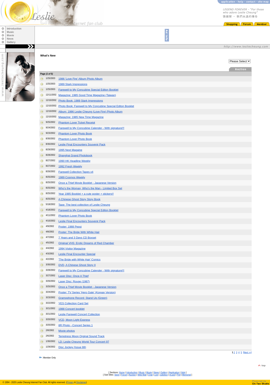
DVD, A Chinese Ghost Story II (77, 265)
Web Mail (142, 375)
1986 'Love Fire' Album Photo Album (80, 78)
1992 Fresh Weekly (70, 166)
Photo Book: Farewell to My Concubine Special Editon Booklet (96, 106)
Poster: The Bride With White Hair (79, 232)
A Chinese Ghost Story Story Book (79, 199)
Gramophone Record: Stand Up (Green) (82, 297)
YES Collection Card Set (73, 303)
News (156, 372)
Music (141, 372)
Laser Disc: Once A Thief (73, 276)
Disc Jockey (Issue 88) (72, 347)
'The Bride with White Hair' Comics (79, 259)
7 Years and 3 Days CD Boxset (77, 237)
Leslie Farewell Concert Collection (79, 314)
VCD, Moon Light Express (74, 319)
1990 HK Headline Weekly (74, 160)
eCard (172, 375)
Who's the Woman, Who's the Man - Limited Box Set (90, 188)
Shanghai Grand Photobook (75, 155)
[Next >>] (247, 352)
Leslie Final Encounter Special (76, 254)
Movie (149, 372)
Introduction (131, 372)
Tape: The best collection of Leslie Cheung (84, 204)
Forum (124, 375)
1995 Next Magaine (70, 150)
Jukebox (164, 375)
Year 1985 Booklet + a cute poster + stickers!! (86, 193)
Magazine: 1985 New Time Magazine (81, 117)
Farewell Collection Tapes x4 (75, 171)
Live (156, 375)
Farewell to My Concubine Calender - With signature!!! (91, 128)
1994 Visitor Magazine (71, 248)
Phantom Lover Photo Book (75, 133)
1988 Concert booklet (71, 308)
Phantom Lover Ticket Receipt (76, 122)
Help (183, 372)
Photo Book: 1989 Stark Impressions (80, 100)
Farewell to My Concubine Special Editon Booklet (88, 89)
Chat (150, 375)
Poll (179, 375)
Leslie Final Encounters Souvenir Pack (81, 144)
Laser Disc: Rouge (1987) (74, 281)
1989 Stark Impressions (72, 84)
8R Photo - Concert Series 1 (75, 325)
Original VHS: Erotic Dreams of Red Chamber (86, 243)
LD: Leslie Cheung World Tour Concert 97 (83, 341)
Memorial (186, 375)
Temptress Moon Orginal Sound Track (81, 336)
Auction (132, 375)
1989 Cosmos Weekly (71, 177)
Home (122, 372)
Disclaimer (81, 382)
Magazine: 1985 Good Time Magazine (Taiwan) (87, 95)
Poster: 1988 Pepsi (70, 226)
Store (116, 375)
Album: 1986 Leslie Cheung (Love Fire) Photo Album (90, 111)
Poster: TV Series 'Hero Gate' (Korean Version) (87, 292)
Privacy (70, 382)
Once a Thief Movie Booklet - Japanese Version (87, 182)
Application (174, 372)
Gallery (164, 372)
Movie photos (66, 330)
